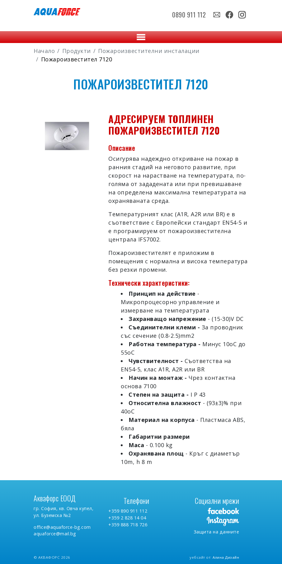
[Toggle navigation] (141, 37)
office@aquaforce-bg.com (62, 527)
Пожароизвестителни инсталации (149, 51)
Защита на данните (216, 532)
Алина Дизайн (226, 557)
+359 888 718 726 (127, 525)
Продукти (76, 51)
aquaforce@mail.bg (55, 534)
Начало (44, 51)
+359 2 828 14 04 (127, 518)
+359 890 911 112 (127, 511)
